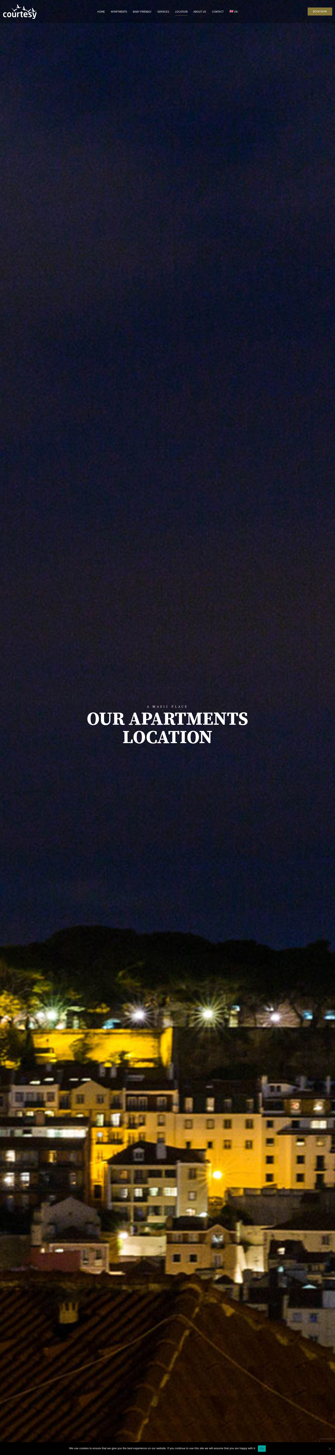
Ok (262, 1448)
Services (163, 11)
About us (199, 11)
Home (101, 11)
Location (181, 11)
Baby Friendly (142, 11)
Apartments (119, 11)
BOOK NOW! (320, 11)
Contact (218, 11)
